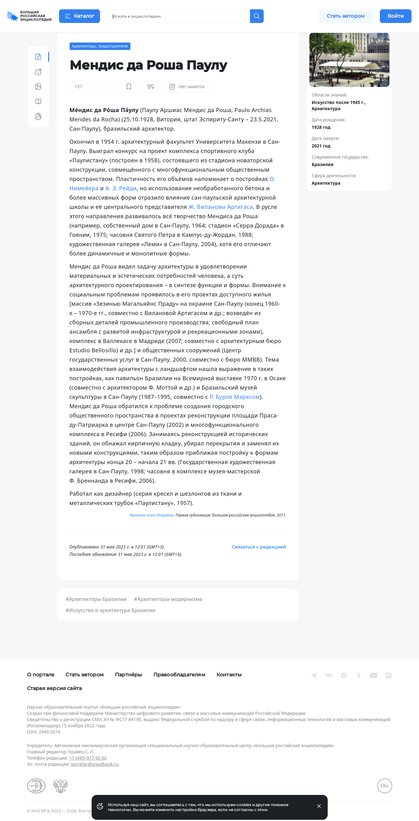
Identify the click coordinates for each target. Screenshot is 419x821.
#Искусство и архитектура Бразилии (111, 625)
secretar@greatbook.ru (95, 764)
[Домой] (29, 16)
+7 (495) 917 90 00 (88, 758)
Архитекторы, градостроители (100, 61)
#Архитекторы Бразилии (96, 614)
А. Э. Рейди (120, 203)
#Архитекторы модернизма (168, 614)
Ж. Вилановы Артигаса (221, 222)
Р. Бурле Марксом (235, 412)
